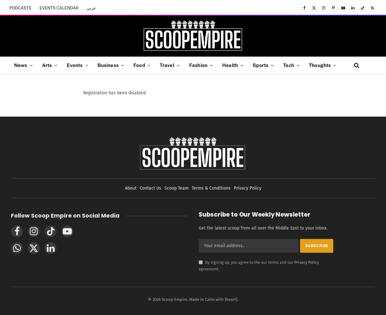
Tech (288, 65)
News (20, 65)
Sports (260, 65)
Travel (167, 65)
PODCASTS (20, 8)
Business (108, 65)
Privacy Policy (306, 262)
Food (139, 65)
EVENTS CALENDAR (59, 8)
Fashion (198, 65)
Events (75, 65)
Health (230, 65)
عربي (91, 8)
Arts (47, 65)
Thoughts (320, 65)
